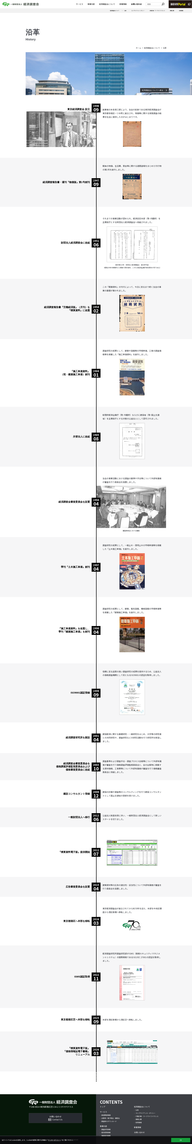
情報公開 (167, 12)
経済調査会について (107, 4)
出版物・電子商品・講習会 (110, 1118)
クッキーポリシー (54, 1140)
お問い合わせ (136, 4)
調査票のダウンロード (109, 1121)
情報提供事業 (106, 1136)
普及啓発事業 (106, 1132)
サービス (79, 4)
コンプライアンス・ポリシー (115, 12)
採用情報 (179, 12)
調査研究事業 (106, 1129)
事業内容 (91, 4)
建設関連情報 (106, 1115)
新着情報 (123, 4)
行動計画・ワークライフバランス (145, 12)
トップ (102, 1106)
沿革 (97, 12)
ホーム (138, 48)
